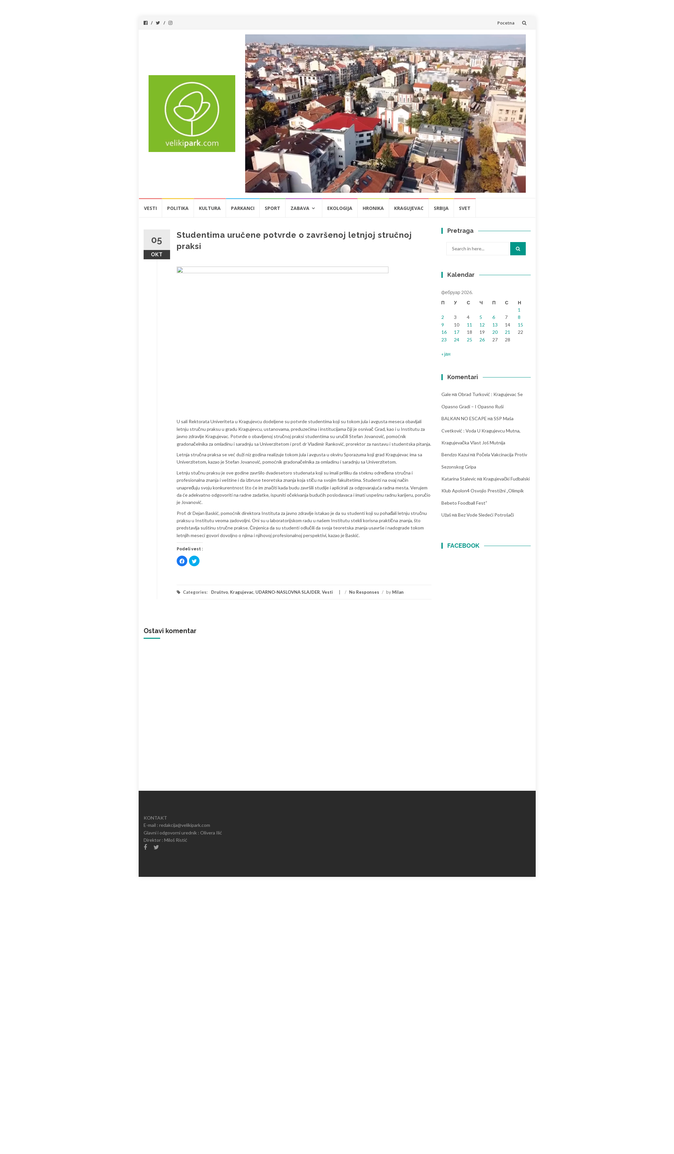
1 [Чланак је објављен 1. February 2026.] (519, 310)
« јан (446, 354)
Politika (178, 208)
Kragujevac (409, 208)
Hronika (373, 208)
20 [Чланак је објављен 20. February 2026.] (495, 332)
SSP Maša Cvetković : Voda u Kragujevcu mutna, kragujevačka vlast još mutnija (480, 430)
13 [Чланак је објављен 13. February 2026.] (495, 324)
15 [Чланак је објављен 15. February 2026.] (520, 324)
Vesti (150, 208)
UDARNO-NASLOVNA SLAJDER (287, 592)
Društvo (219, 592)
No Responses (364, 592)
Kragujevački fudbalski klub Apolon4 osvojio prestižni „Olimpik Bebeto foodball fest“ (485, 491)
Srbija (441, 208)
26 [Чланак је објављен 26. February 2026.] (482, 339)
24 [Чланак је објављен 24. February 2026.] (456, 339)
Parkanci (242, 208)
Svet (465, 208)
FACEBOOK (463, 545)
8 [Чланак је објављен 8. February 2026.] (519, 317)
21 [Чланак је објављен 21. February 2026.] (507, 332)
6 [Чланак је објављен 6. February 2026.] (493, 317)
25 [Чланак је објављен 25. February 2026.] (469, 339)
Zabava (300, 208)
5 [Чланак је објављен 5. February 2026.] (480, 317)
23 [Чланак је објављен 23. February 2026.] (444, 339)
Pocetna (506, 23)
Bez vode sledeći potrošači (486, 515)
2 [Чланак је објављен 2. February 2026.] (442, 317)
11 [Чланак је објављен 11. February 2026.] (469, 324)
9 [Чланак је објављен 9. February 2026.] (442, 324)
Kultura (210, 208)
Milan (398, 592)
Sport (272, 208)
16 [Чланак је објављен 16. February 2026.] (444, 332)
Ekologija (339, 208)
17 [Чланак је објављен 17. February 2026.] (456, 332)
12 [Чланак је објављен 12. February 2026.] (482, 324)
